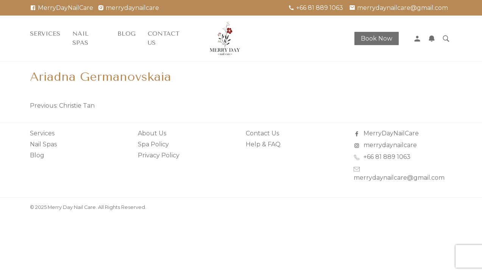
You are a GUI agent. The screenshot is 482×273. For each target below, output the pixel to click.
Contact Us (163, 38)
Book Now (376, 38)
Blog (126, 33)
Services (45, 33)
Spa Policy (153, 144)
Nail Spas (80, 38)
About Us (152, 133)
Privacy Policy (158, 155)
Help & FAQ (263, 144)
